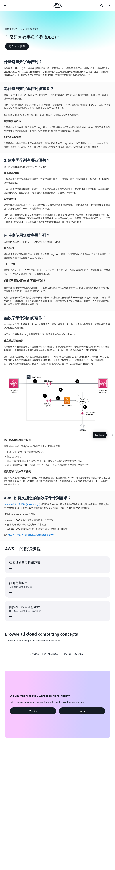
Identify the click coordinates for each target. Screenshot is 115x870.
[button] (17, 46)
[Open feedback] (111, 435)
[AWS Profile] (109, 5)
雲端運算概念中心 (13, 29)
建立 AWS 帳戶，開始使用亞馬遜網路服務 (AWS (31, 534)
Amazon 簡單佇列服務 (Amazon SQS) (22, 504)
